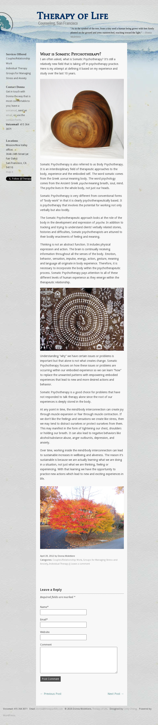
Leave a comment (80, 563)
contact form (13, 120)
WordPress (9, 715)
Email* (44, 619)
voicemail (11, 110)
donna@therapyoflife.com (49, 709)
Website (45, 632)
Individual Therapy (59, 563)
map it (9, 172)
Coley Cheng (130, 709)
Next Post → (116, 693)
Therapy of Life (72, 16)
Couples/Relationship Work (67, 560)
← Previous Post (50, 693)
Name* (44, 607)
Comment (46, 644)
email (9, 115)
